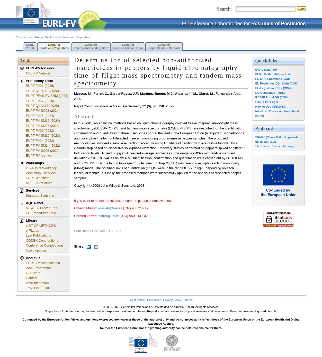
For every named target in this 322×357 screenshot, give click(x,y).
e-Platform (33, 230)
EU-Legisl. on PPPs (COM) (273, 88)
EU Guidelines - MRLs (270, 92)
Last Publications (38, 235)
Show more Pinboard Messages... (277, 146)
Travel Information (39, 288)
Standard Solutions (40, 196)
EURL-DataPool (266, 69)
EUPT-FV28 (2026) (40, 86)
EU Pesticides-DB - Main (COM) (277, 83)
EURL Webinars (38, 178)
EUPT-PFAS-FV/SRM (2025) (47, 96)
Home (39, 37)
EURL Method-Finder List (272, 74)
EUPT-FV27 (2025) (40, 101)
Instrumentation (37, 283)
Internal (188, 300)
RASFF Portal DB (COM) (272, 97)
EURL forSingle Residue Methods (164, 46)
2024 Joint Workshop (41, 168)
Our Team (33, 273)
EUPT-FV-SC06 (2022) (43, 151)
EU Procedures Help (41, 213)
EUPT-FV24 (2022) (40, 141)
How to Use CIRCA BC (270, 106)
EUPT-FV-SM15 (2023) (43, 135)
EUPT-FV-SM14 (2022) (43, 145)
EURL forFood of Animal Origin (128, 46)
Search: (224, 9)
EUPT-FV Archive (39, 155)
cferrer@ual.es (109, 216)
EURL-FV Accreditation (43, 263)
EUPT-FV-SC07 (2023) (43, 126)
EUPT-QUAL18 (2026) (42, 91)
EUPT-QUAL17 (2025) (42, 106)
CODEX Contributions (42, 240)
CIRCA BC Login (266, 102)
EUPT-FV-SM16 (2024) (43, 121)
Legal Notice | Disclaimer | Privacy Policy (155, 300)
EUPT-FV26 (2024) (40, 116)
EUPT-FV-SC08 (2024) (43, 110)
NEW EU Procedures (41, 208)
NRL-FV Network (38, 73)
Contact (31, 278)
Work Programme (39, 268)
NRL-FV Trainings (39, 183)
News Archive (36, 250)
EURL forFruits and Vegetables (54, 46)
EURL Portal (30, 46)
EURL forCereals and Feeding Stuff (91, 46)
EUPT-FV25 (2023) (40, 131)
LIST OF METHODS (41, 226)
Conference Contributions (45, 245)
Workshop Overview (41, 173)
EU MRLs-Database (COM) (273, 78)
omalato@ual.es (110, 208)
